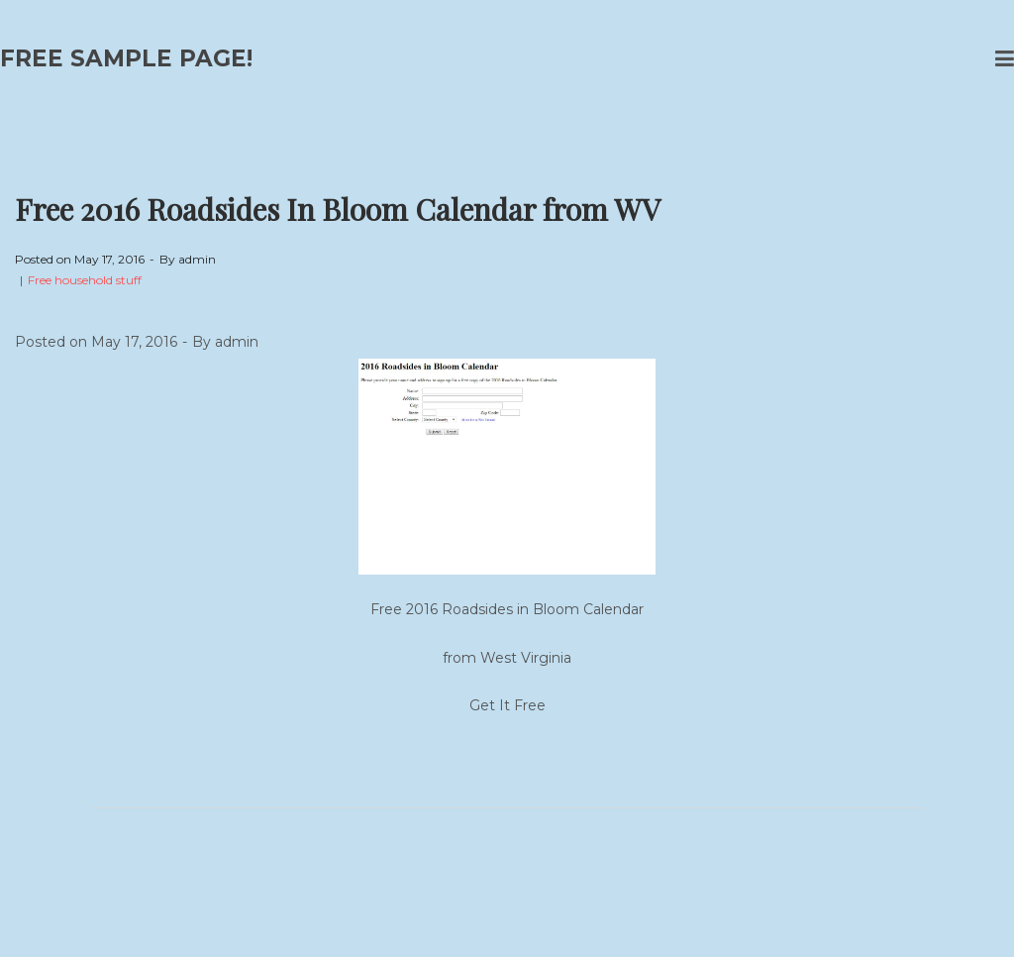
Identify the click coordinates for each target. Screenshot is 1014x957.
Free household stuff (85, 279)
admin (197, 259)
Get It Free (507, 705)
